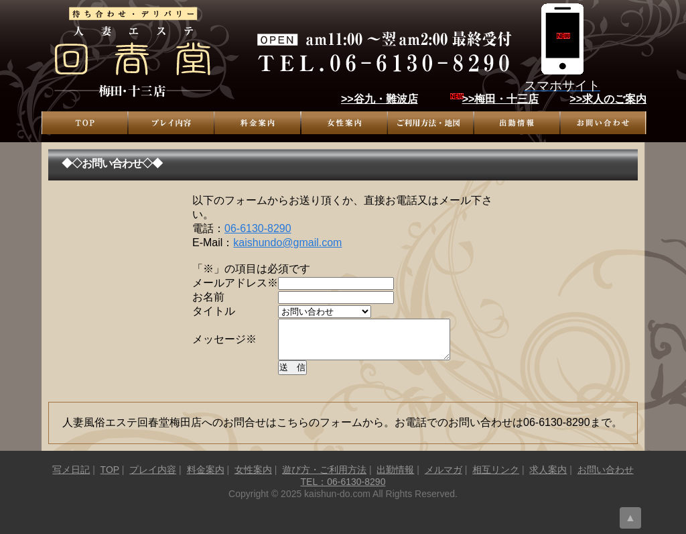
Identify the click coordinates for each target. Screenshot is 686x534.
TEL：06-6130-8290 (343, 489)
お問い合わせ (603, 122)
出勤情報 (517, 122)
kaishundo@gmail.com (287, 242)
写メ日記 (71, 477)
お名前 (208, 297)
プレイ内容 (171, 122)
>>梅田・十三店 (500, 99)
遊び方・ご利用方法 (430, 122)
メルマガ (443, 477)
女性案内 (344, 122)
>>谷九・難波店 (379, 99)
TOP (85, 122)
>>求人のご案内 (607, 99)
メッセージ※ (224, 343)
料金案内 (257, 122)
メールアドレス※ (235, 282)
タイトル (213, 311)
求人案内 (548, 477)
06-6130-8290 (257, 228)
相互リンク (495, 477)
